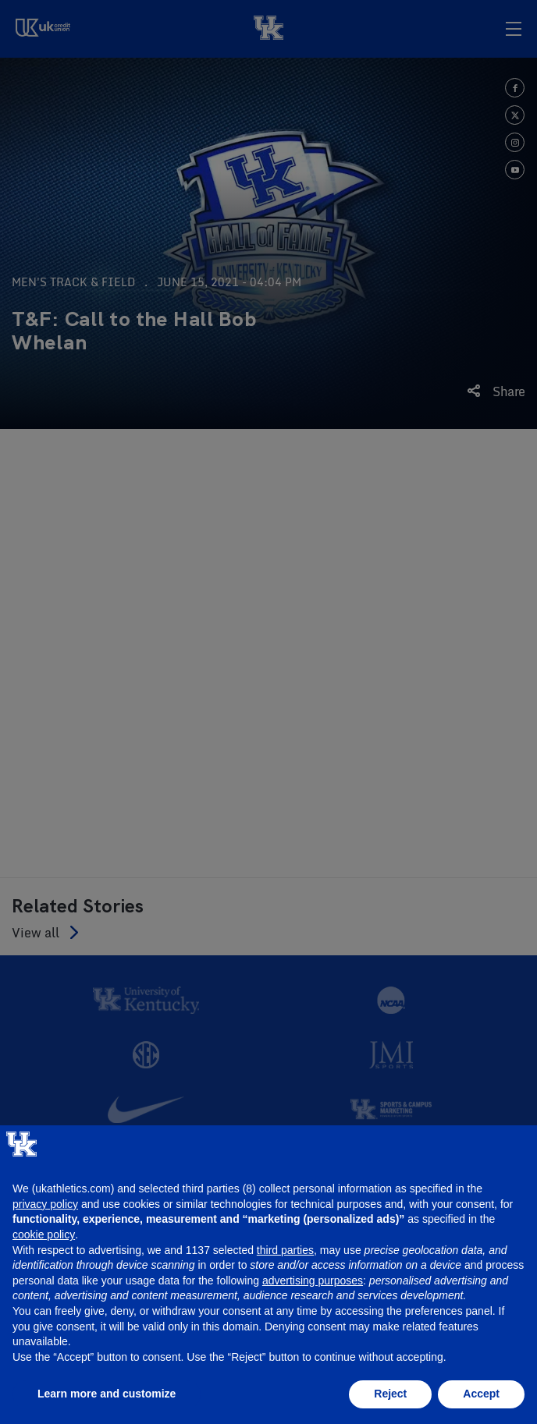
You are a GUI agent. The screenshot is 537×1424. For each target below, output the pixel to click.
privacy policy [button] (45, 1204)
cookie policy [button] (43, 1234)
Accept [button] (481, 1393)
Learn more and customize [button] (106, 1393)
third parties (285, 1250)
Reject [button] (390, 1393)
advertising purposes (312, 1280)
